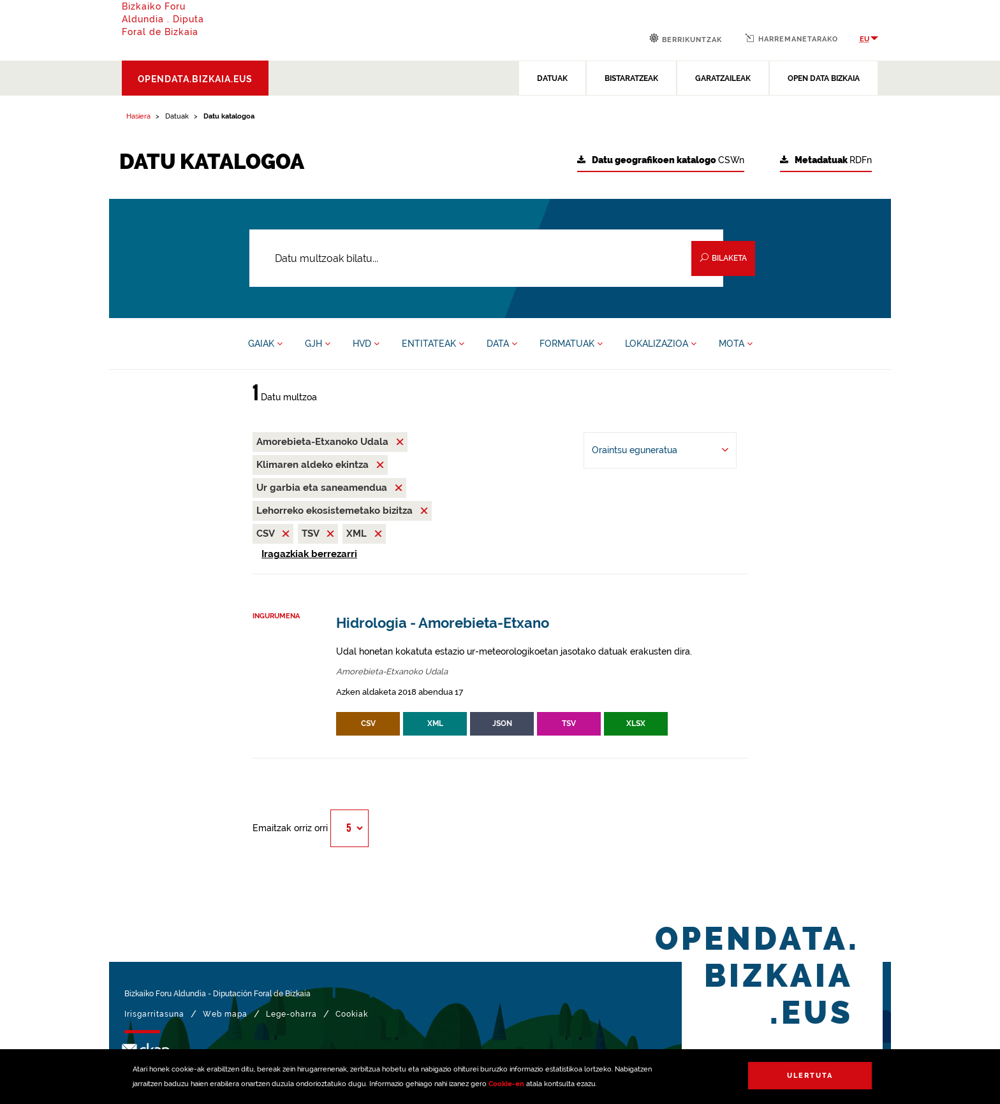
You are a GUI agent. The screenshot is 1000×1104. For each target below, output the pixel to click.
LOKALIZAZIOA (660, 343)
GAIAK (265, 343)
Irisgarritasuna (154, 1014)
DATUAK (552, 78)
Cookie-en (506, 1084)
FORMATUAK (571, 343)
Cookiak (351, 1014)
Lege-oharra (291, 1014)
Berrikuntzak (685, 38)
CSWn (660, 160)
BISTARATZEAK (631, 78)
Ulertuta (810, 1075)
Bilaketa (723, 258)
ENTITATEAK (433, 343)
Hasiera (138, 116)
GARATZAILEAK (723, 78)
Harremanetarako (791, 38)
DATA (502, 343)
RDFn (826, 160)
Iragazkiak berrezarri (309, 554)
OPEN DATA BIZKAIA (824, 78)
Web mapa (225, 1014)
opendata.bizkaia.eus (195, 79)
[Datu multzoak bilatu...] (486, 258)
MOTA (736, 343)
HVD (366, 343)
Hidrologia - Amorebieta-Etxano (442, 623)
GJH (317, 343)
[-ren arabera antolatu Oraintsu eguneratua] (660, 450)
